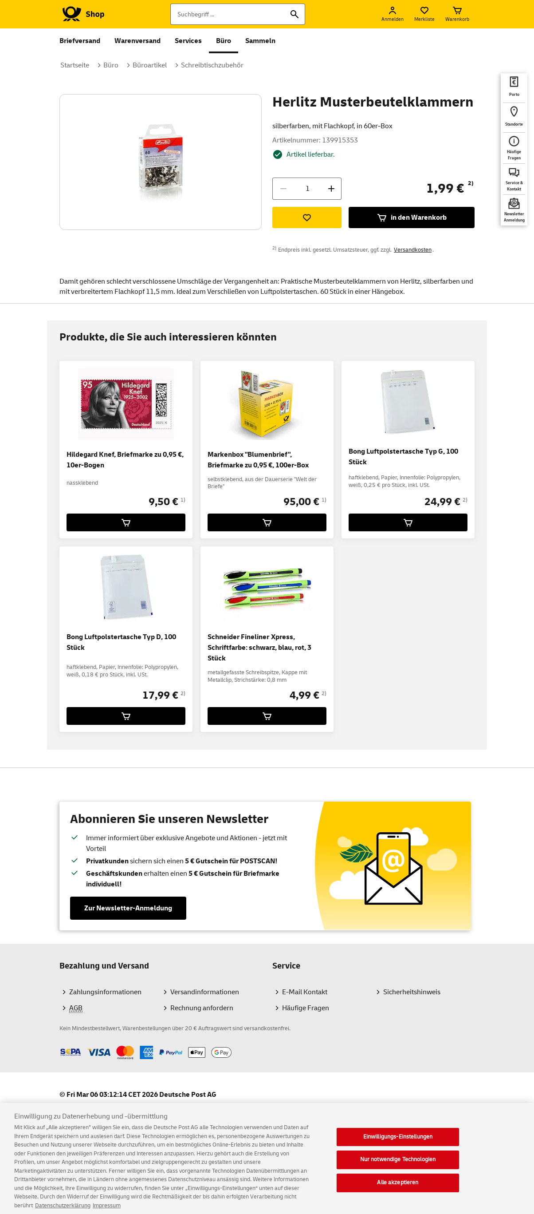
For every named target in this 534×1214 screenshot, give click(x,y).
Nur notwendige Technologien (398, 1165)
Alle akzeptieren (397, 1188)
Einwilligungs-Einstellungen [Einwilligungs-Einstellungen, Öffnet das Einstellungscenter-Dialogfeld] (398, 1142)
